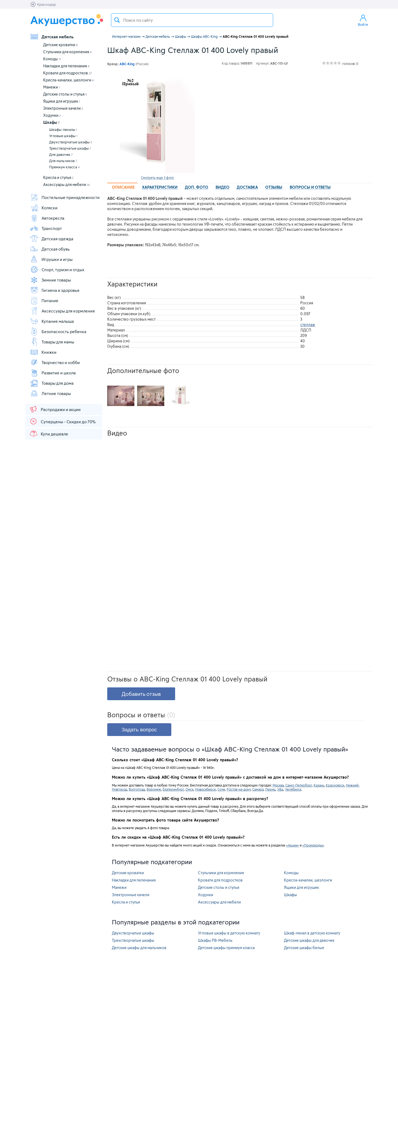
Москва (278, 785)
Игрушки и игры (51, 259)
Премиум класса (64, 167)
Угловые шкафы (63, 136)
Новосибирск (205, 789)
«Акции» (292, 845)
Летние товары (50, 393)
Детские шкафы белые (304, 947)
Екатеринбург (173, 789)
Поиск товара (117, 20)
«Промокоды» (313, 845)
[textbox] (192, 20)
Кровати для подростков (67, 73)
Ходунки (52, 115)
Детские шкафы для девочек (309, 940)
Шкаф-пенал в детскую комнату (312, 933)
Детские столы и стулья (65, 94)
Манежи (51, 87)
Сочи (221, 789)
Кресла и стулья (58, 177)
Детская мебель (52, 36)
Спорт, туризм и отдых (57, 269)
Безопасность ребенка (58, 331)
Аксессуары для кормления (62, 311)
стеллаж (307, 324)
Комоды (52, 58)
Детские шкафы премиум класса (226, 947)
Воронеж (154, 789)
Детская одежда (51, 238)
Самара (258, 789)
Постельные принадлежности (65, 197)
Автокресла (47, 218)
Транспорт (46, 228)
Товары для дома (52, 383)
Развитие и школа (53, 372)
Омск (189, 789)
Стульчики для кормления (67, 51)
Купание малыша (52, 321)
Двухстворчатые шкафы (70, 142)
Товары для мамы (52, 341)
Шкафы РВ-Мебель (215, 940)
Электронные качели (63, 108)
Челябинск (293, 789)
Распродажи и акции (55, 409)
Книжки (43, 352)
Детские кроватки (60, 44)
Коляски (44, 207)
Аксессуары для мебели (66, 184)
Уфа (280, 789)
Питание (44, 300)
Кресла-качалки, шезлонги (68, 80)
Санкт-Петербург (298, 785)
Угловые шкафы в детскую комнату (229, 933)
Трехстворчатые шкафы (70, 148)
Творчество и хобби (55, 362)
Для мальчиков (63, 161)
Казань (319, 785)
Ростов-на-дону (239, 789)
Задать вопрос (139, 729)
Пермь (270, 789)
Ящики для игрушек (61, 101)
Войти (363, 20)
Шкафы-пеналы (63, 129)
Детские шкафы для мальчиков (139, 947)
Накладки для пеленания (66, 66)
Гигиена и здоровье (55, 290)
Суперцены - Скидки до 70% (62, 421)
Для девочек (61, 154)
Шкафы (51, 122)
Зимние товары (50, 280)
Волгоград (137, 789)
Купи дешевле (48, 433)
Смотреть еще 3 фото (157, 177)
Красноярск (335, 785)
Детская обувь (50, 249)
